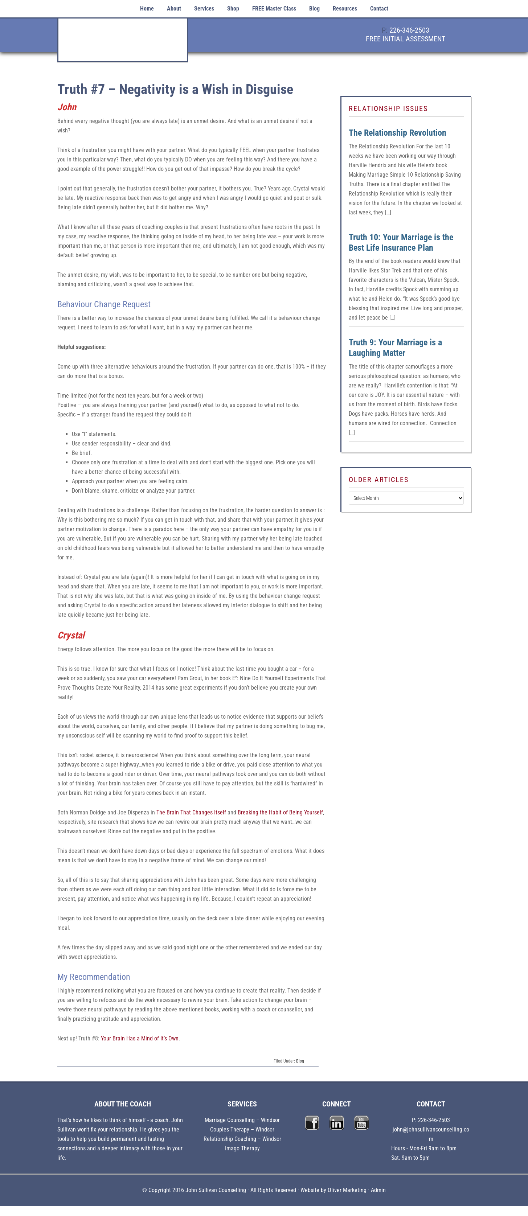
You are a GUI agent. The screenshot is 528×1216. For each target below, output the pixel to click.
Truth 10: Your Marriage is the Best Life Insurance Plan (401, 242)
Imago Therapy (242, 1148)
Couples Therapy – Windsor (242, 1129)
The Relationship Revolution (397, 133)
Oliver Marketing (347, 1190)
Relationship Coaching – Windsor (242, 1138)
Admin (378, 1190)
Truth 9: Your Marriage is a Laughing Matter (395, 347)
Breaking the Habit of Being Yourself (280, 812)
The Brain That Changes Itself (190, 812)
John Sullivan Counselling (123, 44)
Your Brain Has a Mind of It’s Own (140, 1038)
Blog (300, 1061)
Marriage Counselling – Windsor (242, 1120)
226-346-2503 (409, 30)
